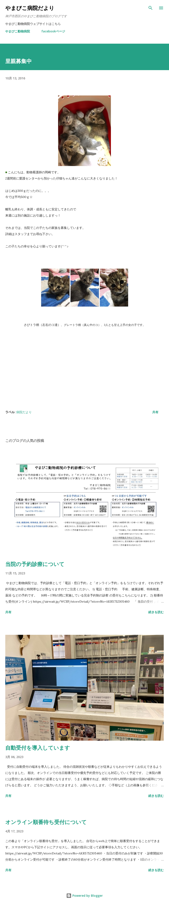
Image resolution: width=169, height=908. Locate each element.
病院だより (24, 412)
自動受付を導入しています (37, 747)
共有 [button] (155, 412)
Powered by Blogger (84, 895)
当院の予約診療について (34, 564)
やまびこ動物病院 (17, 31)
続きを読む (156, 612)
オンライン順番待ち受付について (46, 822)
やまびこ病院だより (29, 7)
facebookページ (53, 31)
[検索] (150, 8)
